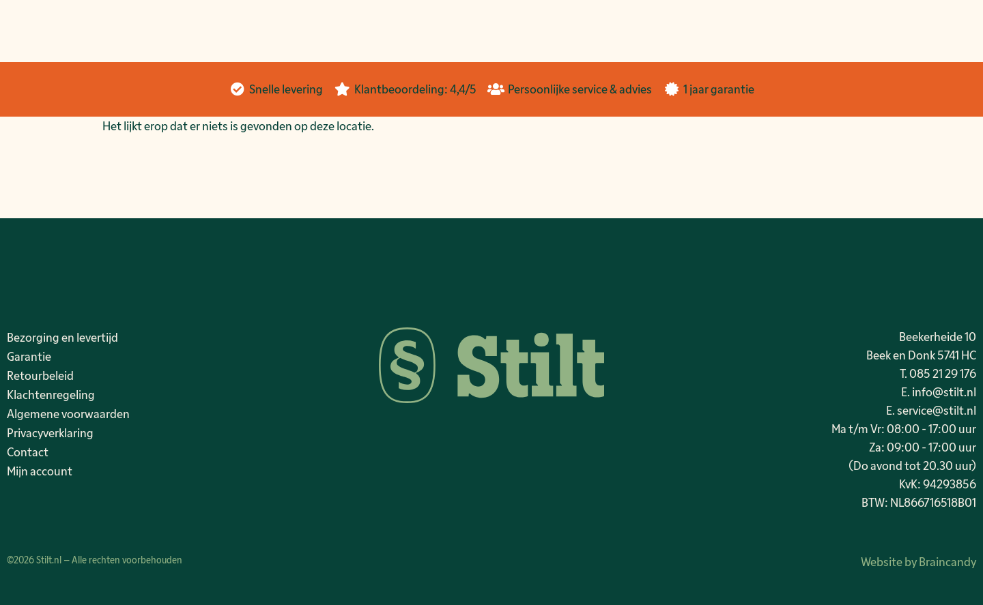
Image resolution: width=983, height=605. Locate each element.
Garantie (29, 356)
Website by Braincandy (918, 561)
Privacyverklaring (50, 432)
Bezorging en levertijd (62, 336)
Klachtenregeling (51, 394)
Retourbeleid (40, 375)
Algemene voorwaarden (68, 413)
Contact (27, 451)
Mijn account (39, 470)
